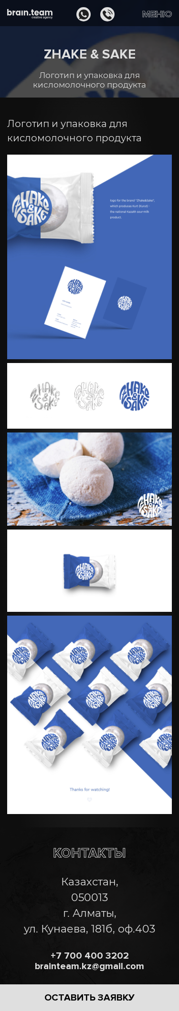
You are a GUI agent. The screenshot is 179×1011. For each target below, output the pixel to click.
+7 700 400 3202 (90, 956)
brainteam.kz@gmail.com (89, 966)
